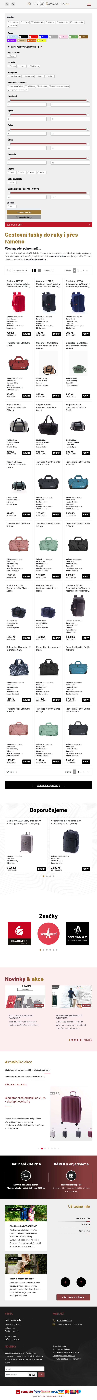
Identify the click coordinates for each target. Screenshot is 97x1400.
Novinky (85, 1224)
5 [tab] (53, 950)
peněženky (87, 253)
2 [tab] (47, 876)
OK (41, 1374)
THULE (50, 22)
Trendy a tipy (83, 1218)
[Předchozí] (81, 1282)
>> (88, 270)
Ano (10, 206)
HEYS (25, 22)
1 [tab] (43, 876)
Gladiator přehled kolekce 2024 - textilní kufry (25, 1076)
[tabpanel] (26, 845)
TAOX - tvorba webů (49, 1396)
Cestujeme (84, 1231)
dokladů (76, 253)
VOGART (12, 26)
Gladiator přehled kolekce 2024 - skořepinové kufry (27, 1070)
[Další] (65, 1282)
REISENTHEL (37, 22)
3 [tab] (50, 876)
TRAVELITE (62, 22)
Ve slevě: (47, 270)
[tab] (88, 1039)
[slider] (9, 100)
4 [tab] (53, 876)
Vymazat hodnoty (24, 217)
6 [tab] (56, 950)
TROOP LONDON (77, 22)
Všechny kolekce (16, 1084)
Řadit (9, 270)
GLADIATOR (13, 22)
